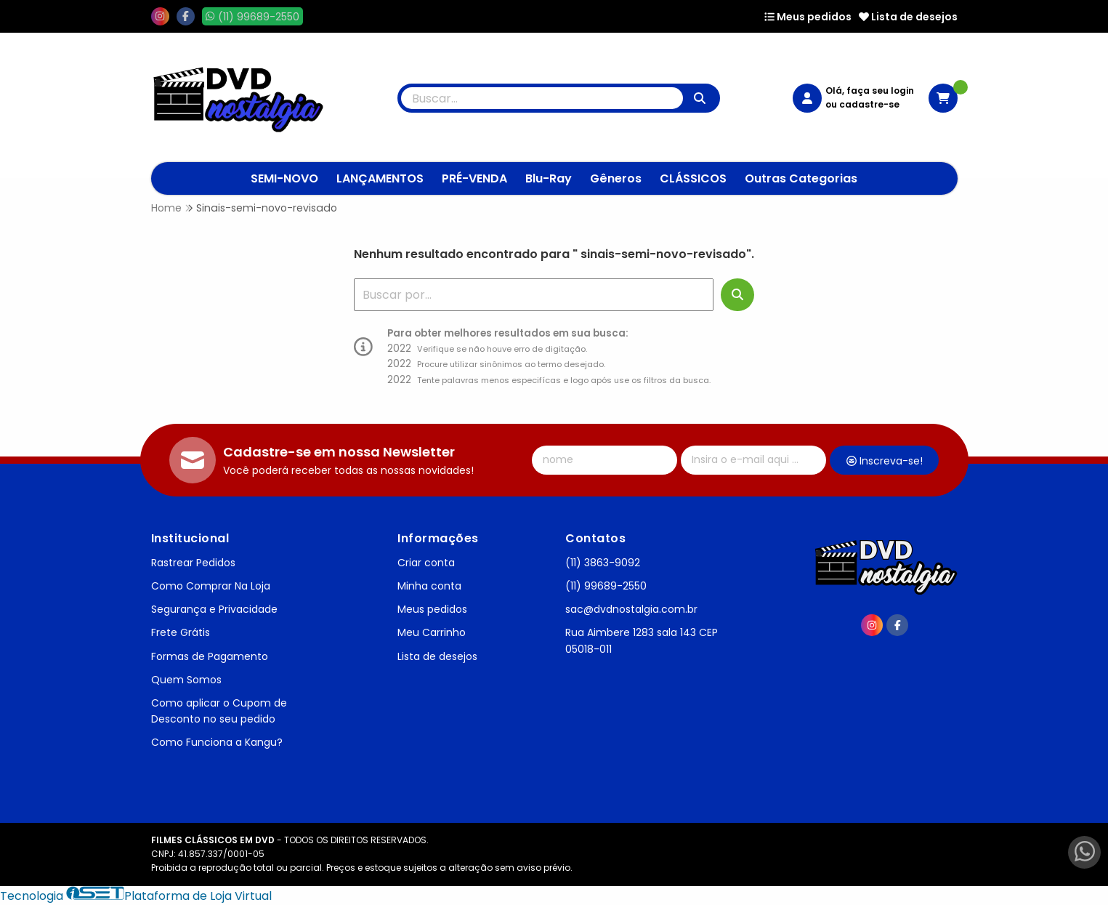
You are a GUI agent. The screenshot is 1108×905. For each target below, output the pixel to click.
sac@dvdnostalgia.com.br (631, 609)
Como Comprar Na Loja (210, 586)
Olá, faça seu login (869, 90)
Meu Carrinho (431, 632)
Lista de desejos (908, 16)
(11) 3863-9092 (602, 562)
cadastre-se (869, 104)
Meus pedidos (808, 16)
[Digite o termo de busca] (542, 98)
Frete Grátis (180, 632)
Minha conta (429, 586)
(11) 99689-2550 (606, 586)
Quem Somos (186, 679)
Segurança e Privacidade (214, 609)
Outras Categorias (801, 178)
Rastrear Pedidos (193, 562)
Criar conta (426, 562)
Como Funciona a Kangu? (217, 742)
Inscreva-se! (884, 461)
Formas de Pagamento (209, 656)
